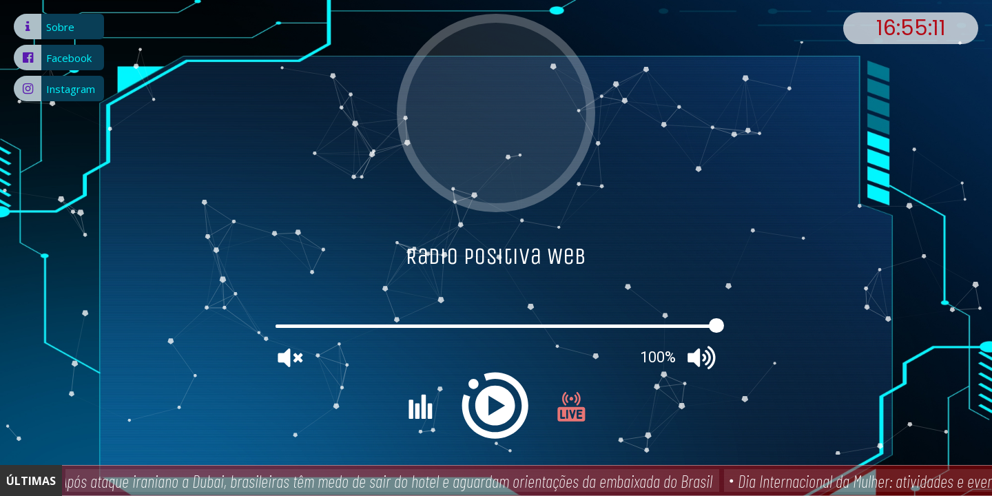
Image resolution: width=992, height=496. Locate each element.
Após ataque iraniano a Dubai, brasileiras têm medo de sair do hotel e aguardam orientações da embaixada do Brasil (389, 481)
